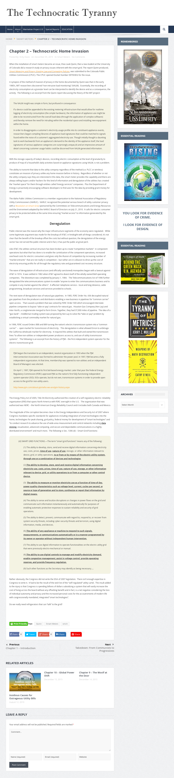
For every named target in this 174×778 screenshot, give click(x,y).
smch (65, 624)
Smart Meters (63, 57)
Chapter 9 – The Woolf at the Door (93, 674)
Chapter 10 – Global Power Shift (59, 674)
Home (9, 29)
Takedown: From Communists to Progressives (94, 649)
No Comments (78, 57)
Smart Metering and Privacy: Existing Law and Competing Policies (39, 71)
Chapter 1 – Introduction (21, 648)
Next (109, 644)
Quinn (39, 624)
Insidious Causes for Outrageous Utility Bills (22, 697)
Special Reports (52, 29)
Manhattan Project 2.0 (33, 29)
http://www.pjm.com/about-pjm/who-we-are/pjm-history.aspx (41, 387)
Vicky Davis (24, 57)
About (18, 29)
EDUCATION (67, 29)
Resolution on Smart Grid (26, 205)
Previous (12, 645)
